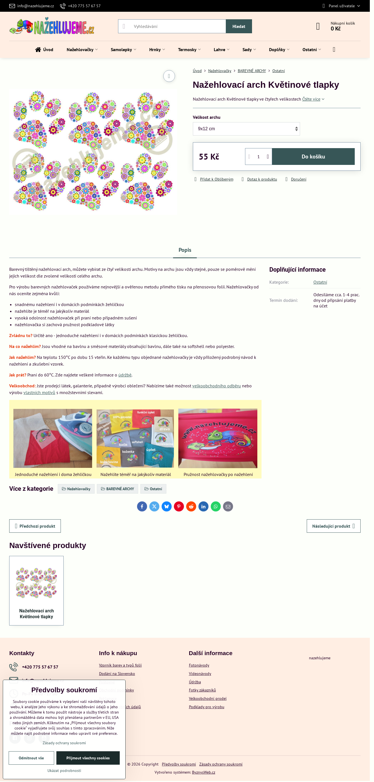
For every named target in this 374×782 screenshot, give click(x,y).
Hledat (238, 26)
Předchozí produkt (35, 526)
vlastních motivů (39, 392)
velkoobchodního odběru (216, 385)
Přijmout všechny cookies (88, 757)
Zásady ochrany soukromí (221, 764)
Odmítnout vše (31, 757)
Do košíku (313, 156)
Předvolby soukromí (179, 764)
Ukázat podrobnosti (64, 770)
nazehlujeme (319, 657)
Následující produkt (333, 526)
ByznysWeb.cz (203, 772)
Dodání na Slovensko (117, 673)
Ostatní (320, 282)
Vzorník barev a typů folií (120, 665)
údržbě (124, 375)
